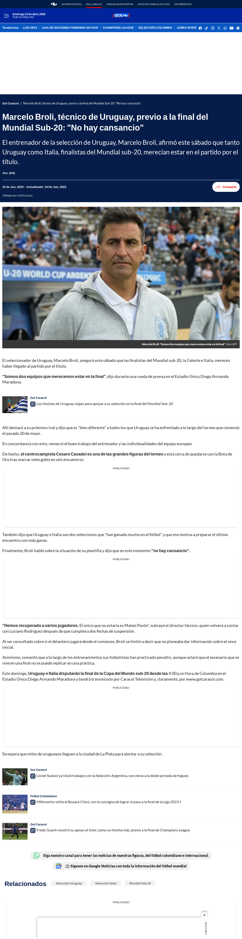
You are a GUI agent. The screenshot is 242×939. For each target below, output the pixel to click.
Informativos (182, 4)
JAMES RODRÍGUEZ (191, 28)
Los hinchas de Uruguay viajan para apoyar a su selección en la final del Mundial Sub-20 (105, 403)
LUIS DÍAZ (30, 28)
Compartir (226, 187)
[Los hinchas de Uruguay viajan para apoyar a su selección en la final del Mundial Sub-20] (15, 404)
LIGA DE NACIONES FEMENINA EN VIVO (70, 28)
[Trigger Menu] (6, 16)
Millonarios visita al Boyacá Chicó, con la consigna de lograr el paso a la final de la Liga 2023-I (109, 801)
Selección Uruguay (69, 883)
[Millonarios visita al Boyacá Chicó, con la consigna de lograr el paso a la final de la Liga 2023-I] (15, 804)
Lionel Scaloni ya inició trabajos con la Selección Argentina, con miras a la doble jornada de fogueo (113, 775)
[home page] (54, 4)
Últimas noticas (72, 4)
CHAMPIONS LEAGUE (118, 28)
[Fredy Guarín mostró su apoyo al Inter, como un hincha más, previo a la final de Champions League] (15, 831)
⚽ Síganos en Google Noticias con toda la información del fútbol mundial (121, 866)
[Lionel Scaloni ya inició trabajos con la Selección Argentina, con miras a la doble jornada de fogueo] (15, 776)
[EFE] (12, 173)
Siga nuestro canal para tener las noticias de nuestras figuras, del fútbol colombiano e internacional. (121, 855)
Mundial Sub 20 (140, 883)
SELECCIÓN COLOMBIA (155, 28)
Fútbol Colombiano (43, 796)
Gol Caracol (94, 4)
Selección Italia (105, 883)
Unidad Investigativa (120, 4)
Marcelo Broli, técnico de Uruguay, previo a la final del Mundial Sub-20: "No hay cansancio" (82, 103)
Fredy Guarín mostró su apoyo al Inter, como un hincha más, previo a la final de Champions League (113, 830)
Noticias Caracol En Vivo (154, 4)
